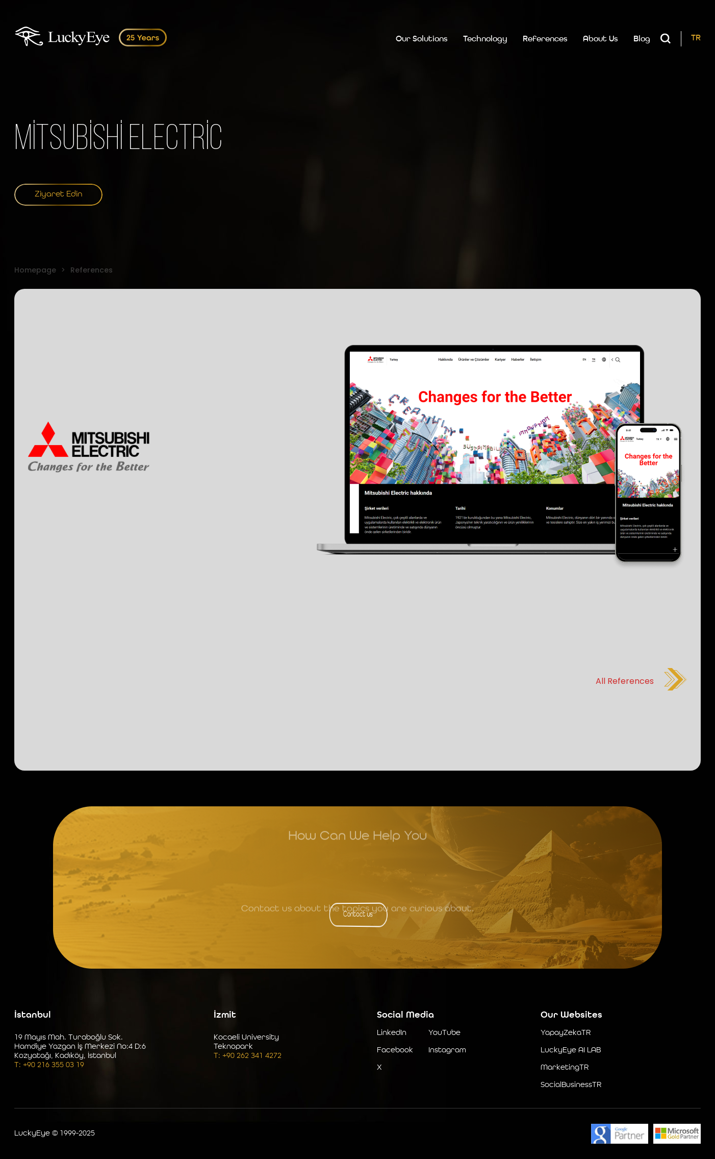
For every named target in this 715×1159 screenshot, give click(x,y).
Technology (485, 39)
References (545, 39)
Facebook (395, 1050)
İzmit (225, 1015)
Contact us (358, 914)
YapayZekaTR (566, 1033)
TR (696, 38)
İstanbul (32, 1015)
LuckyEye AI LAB (571, 1050)
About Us (600, 39)
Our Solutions (422, 39)
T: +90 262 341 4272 (248, 1056)
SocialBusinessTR (571, 1085)
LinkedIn (391, 1033)
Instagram (447, 1050)
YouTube (444, 1033)
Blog (641, 39)
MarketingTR (565, 1068)
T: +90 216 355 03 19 (49, 1065)
